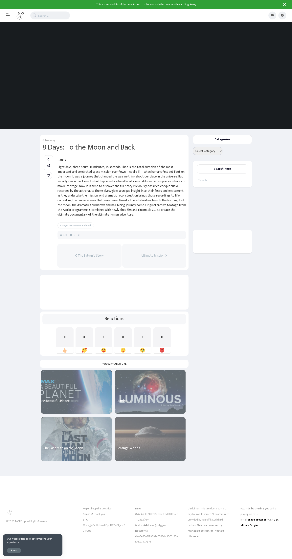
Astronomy (48, 140)
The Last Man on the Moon (63, 448)
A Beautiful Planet (56, 401)
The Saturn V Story (89, 255)
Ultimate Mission (154, 255)
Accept (14, 550)
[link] (48, 175)
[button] (10, 15)
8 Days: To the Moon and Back (75, 225)
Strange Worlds (128, 448)
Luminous (124, 401)
